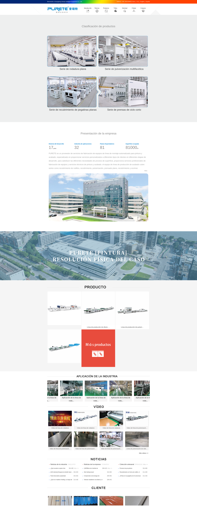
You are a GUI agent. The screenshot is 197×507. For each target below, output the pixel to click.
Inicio (133, 1)
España (148, 1)
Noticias (97, 8)
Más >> (76, 468)
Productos (106, 8)
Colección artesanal (127, 464)
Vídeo (115, 8)
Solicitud (124, 8)
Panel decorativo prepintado (58, 476)
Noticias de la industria (58, 464)
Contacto (143, 8)
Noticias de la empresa (92, 464)
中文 (137, 1)
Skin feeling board (89, 472)
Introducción (87, 8)
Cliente (134, 8)
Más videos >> (143, 453)
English (142, 1)
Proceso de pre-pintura (126, 468)
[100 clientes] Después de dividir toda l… (61, 472)
